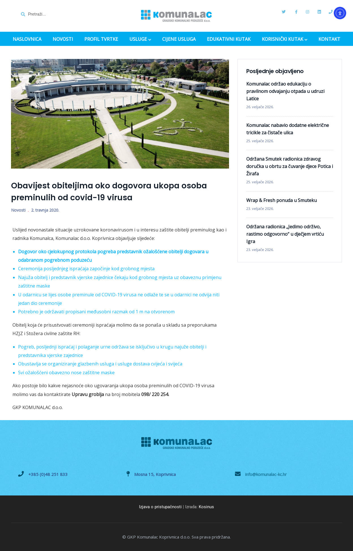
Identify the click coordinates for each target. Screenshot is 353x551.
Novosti (18, 210)
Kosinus (206, 506)
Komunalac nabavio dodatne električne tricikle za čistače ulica (287, 129)
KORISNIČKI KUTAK (284, 40)
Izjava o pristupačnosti (160, 506)
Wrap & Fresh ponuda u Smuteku (281, 200)
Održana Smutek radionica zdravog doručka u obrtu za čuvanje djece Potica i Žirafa (289, 166)
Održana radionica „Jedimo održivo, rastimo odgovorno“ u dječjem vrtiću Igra (285, 234)
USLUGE (140, 40)
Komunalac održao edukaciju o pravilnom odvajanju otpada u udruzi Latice (285, 91)
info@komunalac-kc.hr (266, 474)
